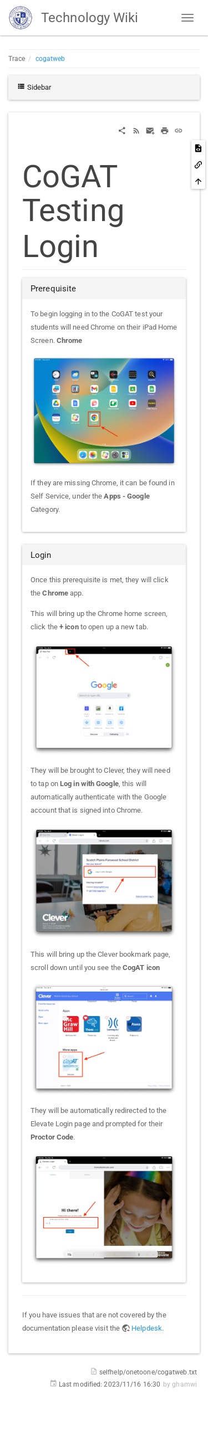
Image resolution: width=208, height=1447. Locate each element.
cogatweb (50, 59)
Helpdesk (146, 1328)
